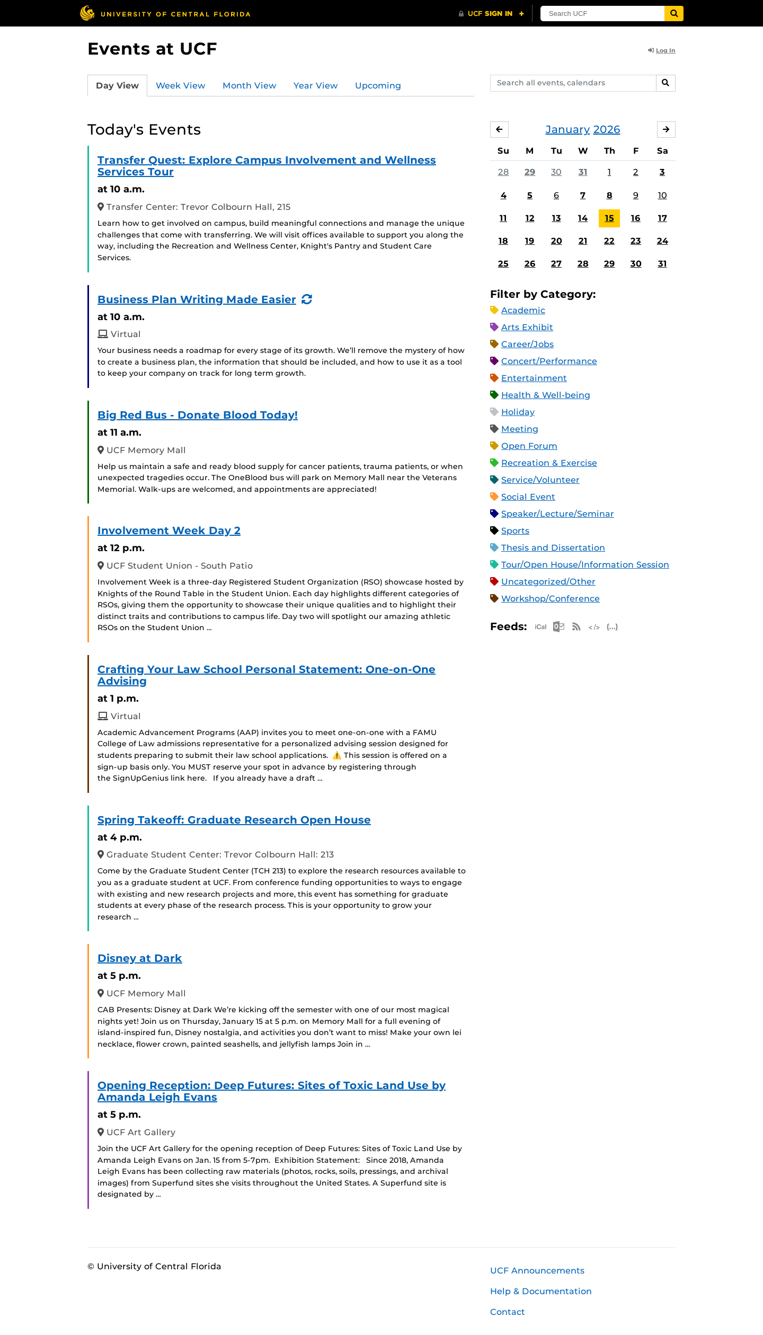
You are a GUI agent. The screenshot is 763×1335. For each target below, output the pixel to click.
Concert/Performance (549, 361)
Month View (250, 86)
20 (556, 241)
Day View (117, 86)
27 (556, 264)
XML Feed (594, 626)
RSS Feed (576, 626)
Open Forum (529, 446)
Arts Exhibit (527, 327)
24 (662, 241)
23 (636, 241)
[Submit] (674, 13)
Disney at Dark (139, 958)
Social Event (528, 497)
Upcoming (378, 86)
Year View (316, 86)
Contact (507, 1312)
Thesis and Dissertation (553, 548)
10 (662, 195)
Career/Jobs (527, 344)
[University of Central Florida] (164, 13)
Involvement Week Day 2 (169, 530)
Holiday (518, 412)
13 (556, 218)
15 (609, 218)
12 (530, 218)
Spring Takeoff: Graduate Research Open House (234, 820)
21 (583, 241)
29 (530, 172)
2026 (606, 129)
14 (583, 218)
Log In (662, 50)
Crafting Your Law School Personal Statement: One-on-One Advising (266, 675)
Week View (181, 86)
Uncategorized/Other (548, 582)
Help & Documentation (541, 1291)
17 (662, 218)
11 (503, 218)
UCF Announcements (537, 1271)
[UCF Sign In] (491, 14)
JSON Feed (613, 626)
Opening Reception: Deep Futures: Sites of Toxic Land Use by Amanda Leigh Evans (271, 1091)
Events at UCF (152, 48)
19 (530, 241)
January (568, 129)
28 (503, 172)
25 (503, 264)
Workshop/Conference (550, 599)
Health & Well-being (545, 395)
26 (530, 264)
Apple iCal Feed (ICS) (540, 626)
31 (583, 172)
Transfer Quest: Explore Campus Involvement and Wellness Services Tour (266, 166)
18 (503, 241)
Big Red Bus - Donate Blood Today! (197, 415)
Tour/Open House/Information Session (585, 565)
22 (609, 241)
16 (636, 218)
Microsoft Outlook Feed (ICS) (558, 626)
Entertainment (534, 378)
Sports (515, 531)
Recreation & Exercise (549, 463)
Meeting (519, 429)
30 (556, 172)
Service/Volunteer (540, 480)
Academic (523, 310)
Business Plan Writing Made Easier (196, 299)
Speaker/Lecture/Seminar (557, 514)
